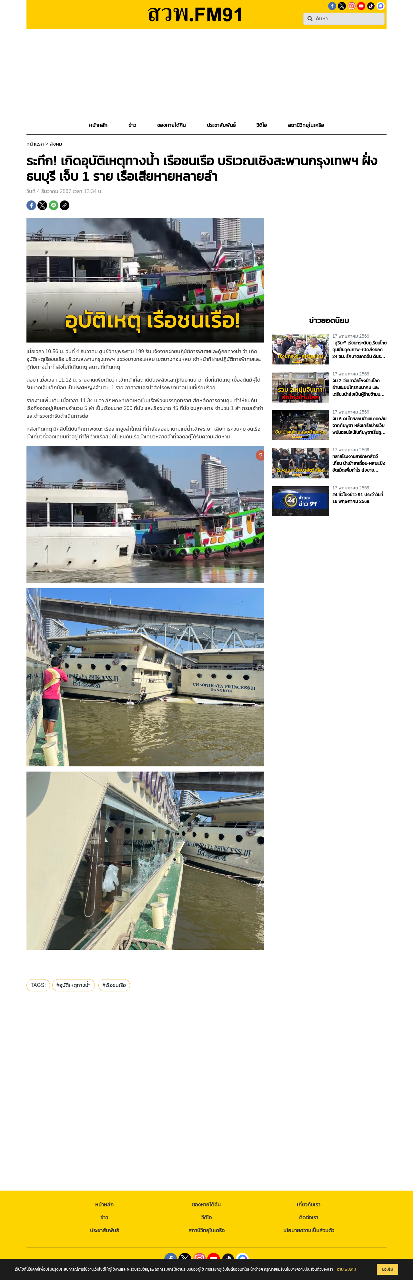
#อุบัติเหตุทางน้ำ (73, 985)
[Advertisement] (206, 74)
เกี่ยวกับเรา (308, 1204)
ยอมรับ (387, 1269)
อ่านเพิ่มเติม (346, 1269)
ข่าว (104, 1217)
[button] (132, 125)
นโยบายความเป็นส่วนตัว (308, 1230)
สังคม (56, 144)
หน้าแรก (35, 144)
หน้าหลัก (104, 1204)
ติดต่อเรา (308, 1217)
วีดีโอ (206, 1217)
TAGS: (38, 985)
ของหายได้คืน (206, 1204)
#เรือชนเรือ (114, 985)
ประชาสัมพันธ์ (104, 1230)
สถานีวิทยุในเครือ (206, 1230)
